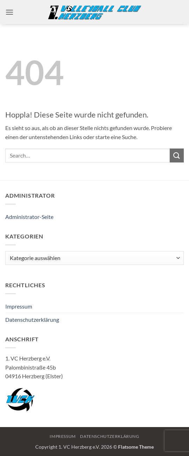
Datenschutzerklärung (32, 319)
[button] (9, 12)
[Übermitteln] (177, 155)
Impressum (18, 306)
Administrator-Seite (29, 216)
